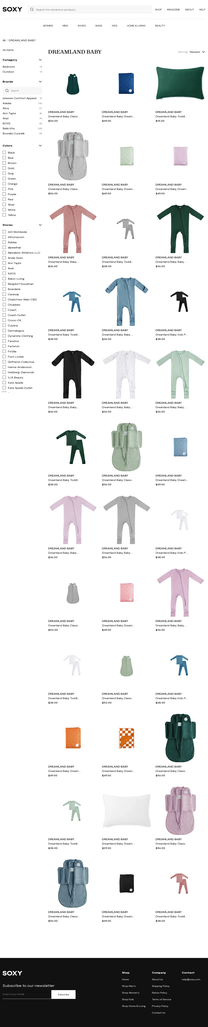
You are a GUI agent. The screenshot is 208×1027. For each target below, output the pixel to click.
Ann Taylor (9, 113)
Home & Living (136, 25)
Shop (158, 9)
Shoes (82, 25)
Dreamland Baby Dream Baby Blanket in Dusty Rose (118, 625)
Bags (99, 25)
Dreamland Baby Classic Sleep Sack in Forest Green (64, 116)
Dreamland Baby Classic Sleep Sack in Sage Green (118, 698)
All (4, 40)
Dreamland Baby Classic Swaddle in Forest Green (172, 770)
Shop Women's (130, 992)
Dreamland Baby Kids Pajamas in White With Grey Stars (172, 552)
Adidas (7, 103)
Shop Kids (128, 999)
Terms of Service (161, 999)
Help (202, 9)
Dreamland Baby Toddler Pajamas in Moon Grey (118, 261)
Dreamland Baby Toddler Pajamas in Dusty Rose (172, 916)
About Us (157, 979)
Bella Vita (8, 128)
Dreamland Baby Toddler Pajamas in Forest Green (64, 479)
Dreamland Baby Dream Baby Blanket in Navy (118, 116)
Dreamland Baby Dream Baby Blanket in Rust (64, 770)
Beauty (160, 25)
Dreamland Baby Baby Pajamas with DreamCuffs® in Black (64, 407)
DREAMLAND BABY (61, 111)
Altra (6, 108)
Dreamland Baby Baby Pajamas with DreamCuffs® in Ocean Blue (118, 334)
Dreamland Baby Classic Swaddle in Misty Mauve (172, 843)
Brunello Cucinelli (13, 133)
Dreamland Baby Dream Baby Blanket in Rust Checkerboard (118, 770)
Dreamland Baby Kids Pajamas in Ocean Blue (172, 698)
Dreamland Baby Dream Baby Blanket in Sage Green (118, 188)
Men (65, 25)
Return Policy (159, 992)
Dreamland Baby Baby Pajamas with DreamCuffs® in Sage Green (172, 407)
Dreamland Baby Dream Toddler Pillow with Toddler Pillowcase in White (118, 843)
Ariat (6, 118)
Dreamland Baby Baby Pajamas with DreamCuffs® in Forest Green (172, 261)
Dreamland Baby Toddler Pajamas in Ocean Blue (64, 334)
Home (125, 979)
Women (48, 25)
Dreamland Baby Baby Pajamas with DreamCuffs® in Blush (64, 552)
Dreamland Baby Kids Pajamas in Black (172, 334)
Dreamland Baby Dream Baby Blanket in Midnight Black (118, 916)
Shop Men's (129, 986)
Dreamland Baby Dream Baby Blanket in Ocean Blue (172, 479)
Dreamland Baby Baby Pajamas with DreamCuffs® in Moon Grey (118, 552)
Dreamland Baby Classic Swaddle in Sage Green (118, 479)
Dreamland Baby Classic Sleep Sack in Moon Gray (64, 625)
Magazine (173, 9)
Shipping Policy (161, 986)
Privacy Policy (160, 1006)
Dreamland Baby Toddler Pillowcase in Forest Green (172, 116)
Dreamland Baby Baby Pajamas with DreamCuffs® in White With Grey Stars (118, 407)
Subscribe (63, 994)
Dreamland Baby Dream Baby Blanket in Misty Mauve (172, 188)
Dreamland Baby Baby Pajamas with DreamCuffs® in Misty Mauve (172, 625)
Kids (114, 25)
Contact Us (158, 1012)
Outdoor (8, 71)
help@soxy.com (191, 979)
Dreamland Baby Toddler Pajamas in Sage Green (64, 843)
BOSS (6, 123)
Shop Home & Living (134, 1006)
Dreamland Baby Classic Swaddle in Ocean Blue (64, 916)
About (189, 9)
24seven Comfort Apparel (19, 98)
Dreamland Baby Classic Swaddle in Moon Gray (64, 188)
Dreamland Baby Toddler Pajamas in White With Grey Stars (64, 698)
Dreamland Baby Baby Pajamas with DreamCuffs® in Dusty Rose (64, 261)
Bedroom (9, 66)
